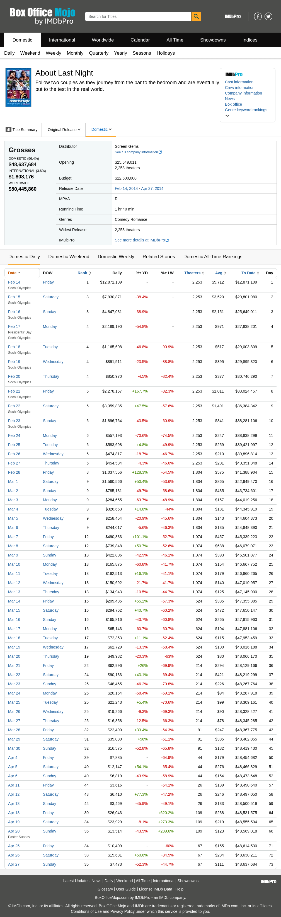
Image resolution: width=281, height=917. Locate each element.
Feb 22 (14, 406)
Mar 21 (14, 665)
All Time (175, 40)
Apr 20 (14, 831)
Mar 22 (14, 674)
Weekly (53, 53)
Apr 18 (14, 812)
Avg (218, 273)
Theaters (192, 273)
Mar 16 (14, 619)
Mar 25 (14, 702)
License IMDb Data (155, 889)
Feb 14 (14, 282)
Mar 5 (13, 518)
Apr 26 (14, 855)
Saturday (51, 297)
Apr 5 (12, 766)
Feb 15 (14, 297)
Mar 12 (14, 582)
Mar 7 (13, 536)
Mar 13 (14, 592)
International (62, 40)
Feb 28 (14, 472)
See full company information (138, 152)
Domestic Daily (24, 256)
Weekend (30, 53)
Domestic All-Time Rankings (213, 256)
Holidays (166, 53)
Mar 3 (13, 500)
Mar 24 (14, 693)
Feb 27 (14, 463)
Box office (233, 104)
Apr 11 (14, 785)
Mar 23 (14, 684)
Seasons (142, 53)
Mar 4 (13, 509)
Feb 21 (14, 391)
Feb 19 (14, 361)
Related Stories (158, 256)
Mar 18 (14, 638)
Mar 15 (14, 610)
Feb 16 (14, 311)
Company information (243, 93)
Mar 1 (13, 481)
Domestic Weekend (68, 256)
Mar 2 (13, 490)
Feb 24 (14, 435)
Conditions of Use (86, 911)
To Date (248, 273)
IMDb (163, 897)
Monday (50, 326)
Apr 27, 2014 (152, 188)
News (230, 98)
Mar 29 (14, 739)
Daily (9, 53)
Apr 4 (12, 757)
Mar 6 (13, 527)
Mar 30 (14, 748)
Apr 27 (14, 864)
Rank (82, 273)
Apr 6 (12, 776)
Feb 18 (14, 347)
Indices (250, 40)
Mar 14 (14, 601)
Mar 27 (14, 720)
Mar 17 (14, 628)
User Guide (126, 889)
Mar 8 (13, 546)
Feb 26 (14, 454)
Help (179, 889)
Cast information (239, 82)
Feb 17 (14, 326)
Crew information (240, 87)
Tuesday (50, 347)
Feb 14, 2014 (126, 188)
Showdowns (213, 40)
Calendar (140, 40)
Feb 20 (14, 376)
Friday (48, 282)
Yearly (120, 53)
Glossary (105, 889)
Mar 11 (14, 573)
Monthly (75, 53)
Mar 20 (14, 656)
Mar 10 (14, 564)
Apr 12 (14, 794)
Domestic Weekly (116, 256)
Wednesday (53, 361)
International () (27, 171)
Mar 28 (14, 730)
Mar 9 (13, 555)
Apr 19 (14, 822)
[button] (247, 112)
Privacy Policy (122, 911)
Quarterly (98, 53)
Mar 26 (14, 711)
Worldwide (103, 40)
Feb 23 (14, 420)
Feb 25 (14, 444)
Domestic (22, 40)
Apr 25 (14, 846)
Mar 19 (14, 647)
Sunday (49, 311)
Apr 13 (14, 803)
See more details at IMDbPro (142, 240)
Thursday (51, 376)
